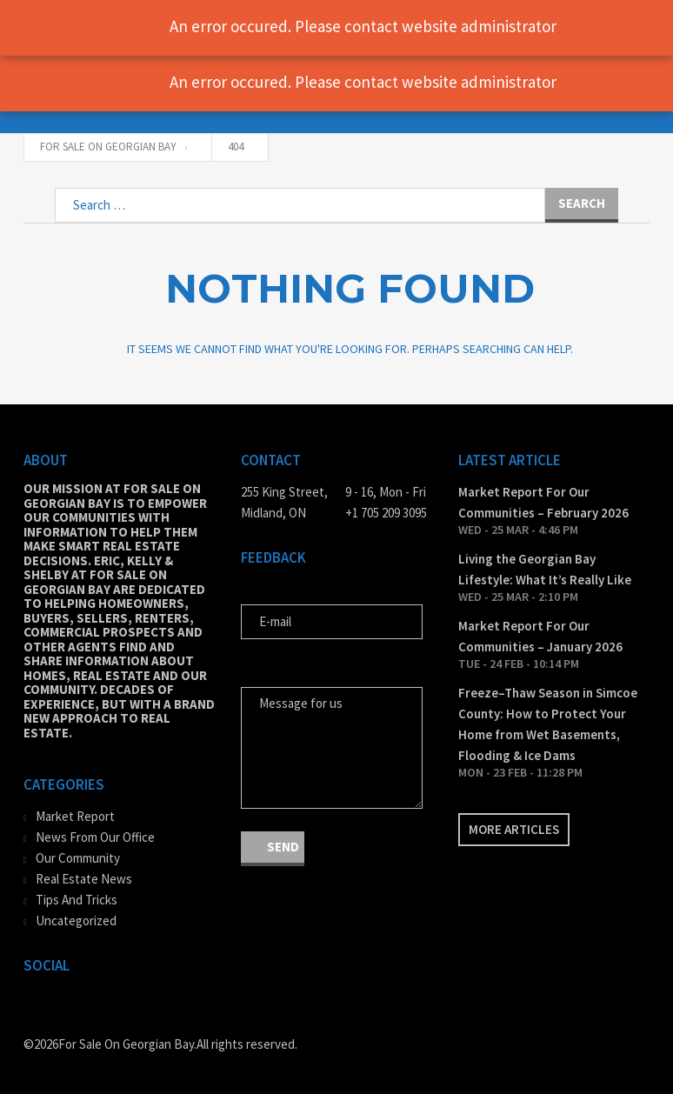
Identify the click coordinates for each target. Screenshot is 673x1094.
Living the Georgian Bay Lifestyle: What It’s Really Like (544, 569)
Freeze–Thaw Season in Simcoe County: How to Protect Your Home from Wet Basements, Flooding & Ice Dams (547, 724)
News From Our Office (95, 837)
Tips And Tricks (76, 899)
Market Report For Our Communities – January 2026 (540, 636)
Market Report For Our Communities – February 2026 (543, 502)
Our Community (78, 858)
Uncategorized (76, 920)
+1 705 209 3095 (386, 512)
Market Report (75, 816)
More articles (514, 829)
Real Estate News (84, 879)
